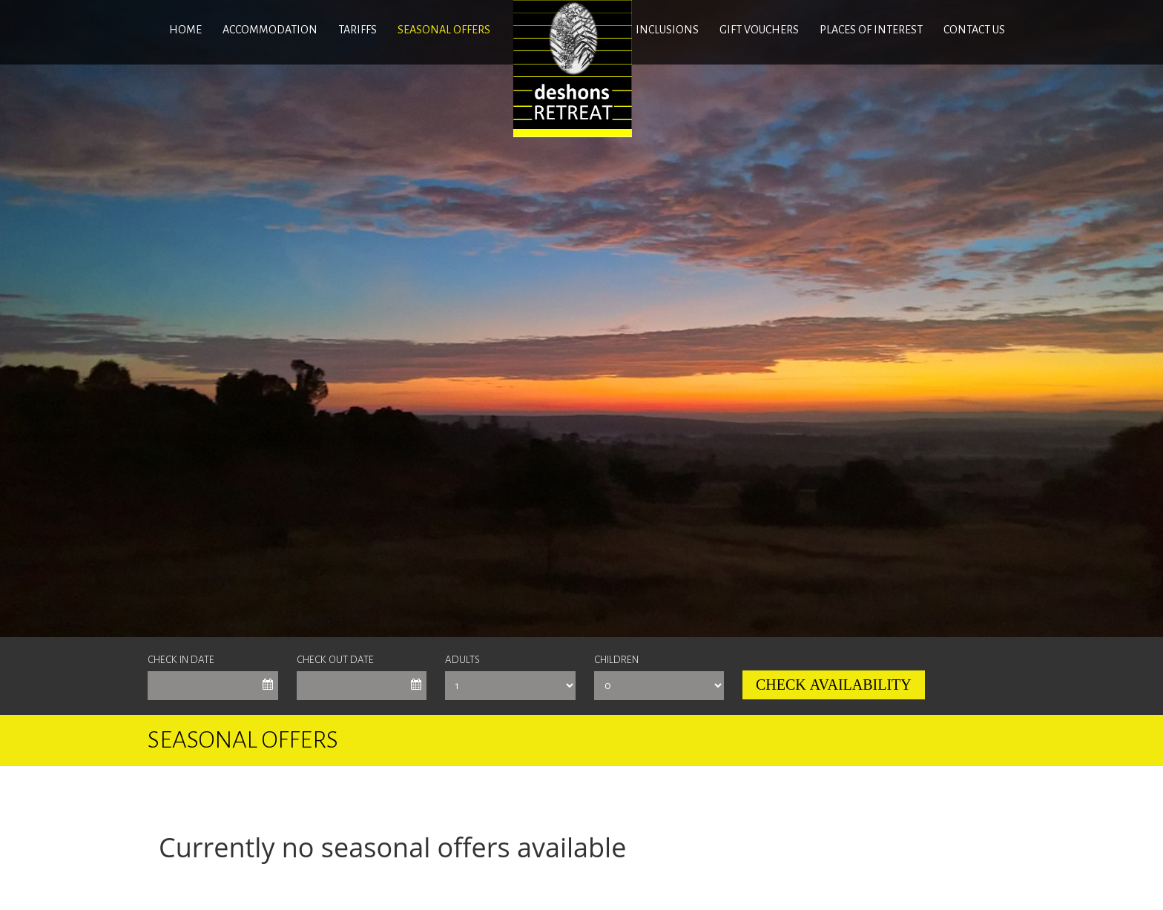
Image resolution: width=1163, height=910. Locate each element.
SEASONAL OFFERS (444, 30)
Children (616, 659)
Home (185, 30)
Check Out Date (335, 659)
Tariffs (357, 30)
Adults (462, 659)
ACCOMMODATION (270, 30)
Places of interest (871, 30)
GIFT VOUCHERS (759, 30)
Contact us (974, 30)
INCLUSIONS (667, 30)
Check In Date (181, 659)
